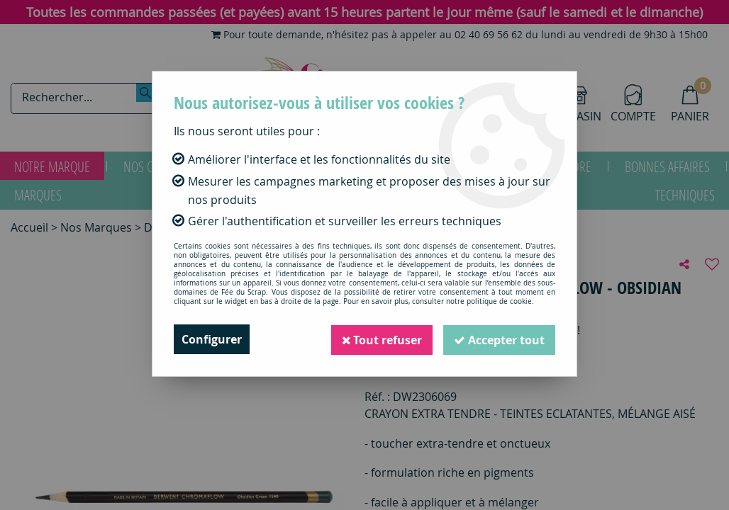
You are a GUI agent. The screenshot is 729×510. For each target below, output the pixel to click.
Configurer (212, 339)
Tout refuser (379, 339)
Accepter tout (498, 339)
